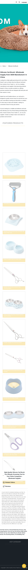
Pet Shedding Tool (19, 534)
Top (24, 566)
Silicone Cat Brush (13, 66)
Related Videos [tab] (9, 482)
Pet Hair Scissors (4, 529)
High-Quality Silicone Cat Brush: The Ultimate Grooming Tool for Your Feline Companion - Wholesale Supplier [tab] (14, 475)
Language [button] (24, 2)
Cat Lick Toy (11, 531)
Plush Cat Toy (3, 532)
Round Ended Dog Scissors (16, 529)
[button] (16, 2)
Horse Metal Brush (12, 532)
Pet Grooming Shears (9, 534)
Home (4, 66)
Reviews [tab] (7, 486)
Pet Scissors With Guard (21, 531)
